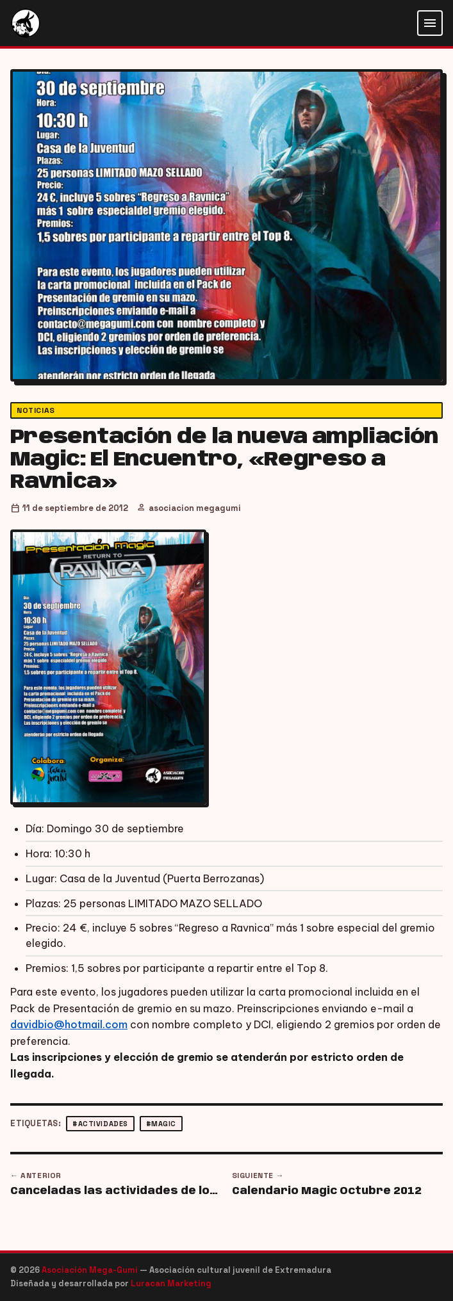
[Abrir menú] (430, 23)
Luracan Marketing (171, 1283)
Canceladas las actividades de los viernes (116, 1191)
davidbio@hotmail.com (69, 1024)
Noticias (36, 410)
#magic (161, 1123)
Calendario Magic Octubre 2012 (327, 1191)
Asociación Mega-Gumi (91, 1270)
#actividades (100, 1123)
